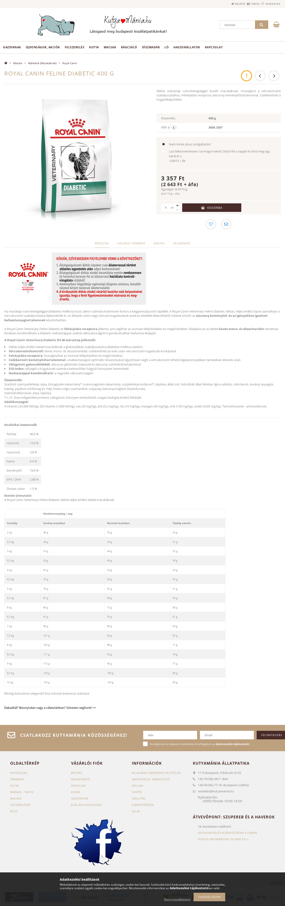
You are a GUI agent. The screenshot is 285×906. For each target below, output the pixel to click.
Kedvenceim (79, 799)
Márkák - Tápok (21, 792)
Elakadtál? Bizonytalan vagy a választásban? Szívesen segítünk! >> (50, 708)
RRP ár (169, 127)
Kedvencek (270, 3)
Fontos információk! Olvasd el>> (223, 840)
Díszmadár (151, 47)
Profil (247, 3)
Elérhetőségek (143, 805)
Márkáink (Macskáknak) (42, 63)
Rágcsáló (129, 47)
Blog (14, 811)
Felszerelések (20, 805)
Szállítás (139, 799)
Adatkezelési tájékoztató (151, 779)
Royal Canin (69, 63)
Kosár (75, 792)
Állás (136, 811)
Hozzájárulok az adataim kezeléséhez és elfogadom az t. (200, 744)
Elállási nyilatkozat (86, 805)
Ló (166, 47)
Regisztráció (80, 779)
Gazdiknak (12, 47)
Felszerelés (75, 47)
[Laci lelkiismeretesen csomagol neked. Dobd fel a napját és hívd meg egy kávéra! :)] (163, 151)
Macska (110, 47)
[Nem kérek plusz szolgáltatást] (163, 144)
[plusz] (177, 205)
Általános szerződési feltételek (156, 773)
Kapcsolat (214, 47)
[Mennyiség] (166, 207)
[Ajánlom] (226, 224)
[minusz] (177, 210)
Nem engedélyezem (177, 899)
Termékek (17, 779)
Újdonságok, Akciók (43, 47)
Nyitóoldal (18, 773)
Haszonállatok (186, 47)
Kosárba (214, 207)
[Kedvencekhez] (210, 224)
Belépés (226, 3)
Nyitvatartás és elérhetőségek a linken (227, 833)
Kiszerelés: (168, 118)
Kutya (94, 47)
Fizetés (137, 792)
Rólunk (137, 786)
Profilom (78, 786)
